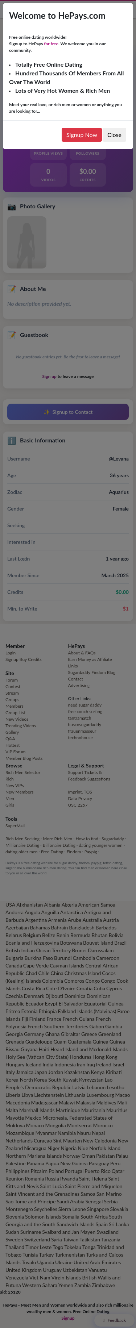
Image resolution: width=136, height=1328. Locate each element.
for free (51, 43)
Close (114, 134)
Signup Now (81, 134)
